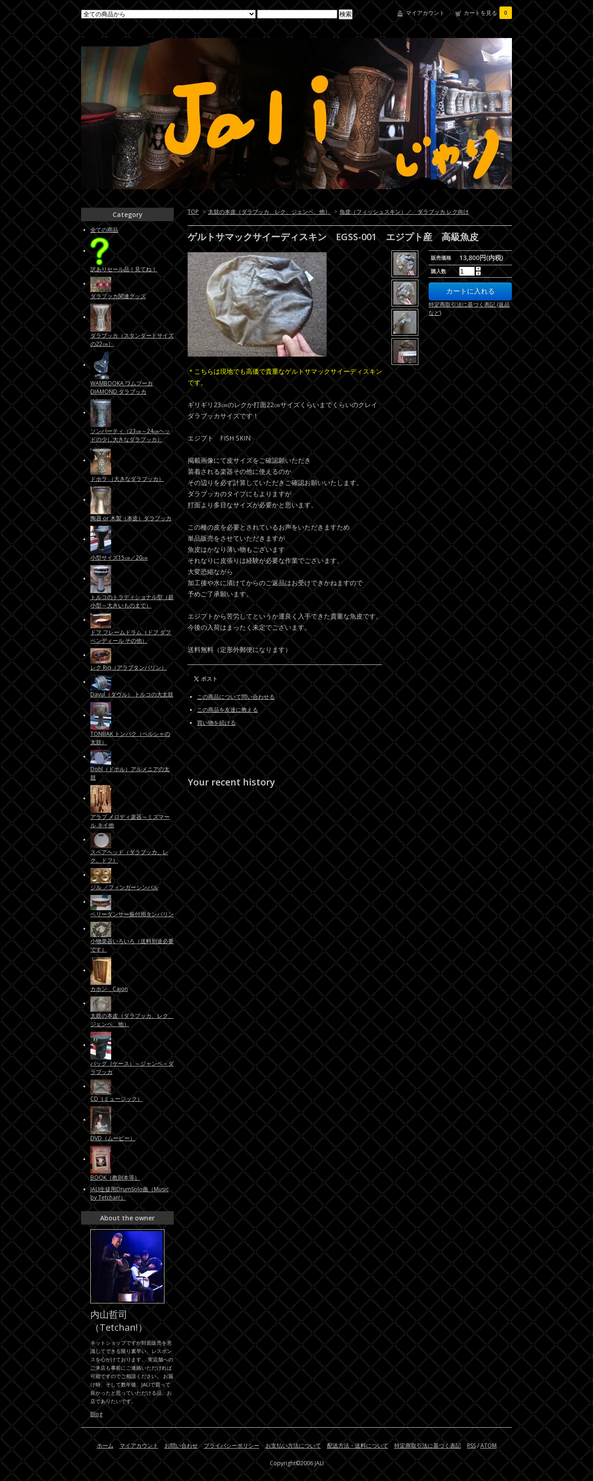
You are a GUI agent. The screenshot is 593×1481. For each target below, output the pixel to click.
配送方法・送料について (357, 1445)
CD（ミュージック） (116, 1099)
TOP (193, 212)
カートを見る (488, 13)
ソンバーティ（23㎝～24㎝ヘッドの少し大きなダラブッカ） (130, 435)
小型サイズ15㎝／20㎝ (119, 558)
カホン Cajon (109, 989)
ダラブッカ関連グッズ (118, 296)
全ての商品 (104, 230)
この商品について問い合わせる (236, 697)
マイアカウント (425, 13)
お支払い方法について (293, 1445)
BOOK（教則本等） (115, 1177)
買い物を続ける (216, 723)
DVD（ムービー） (112, 1138)
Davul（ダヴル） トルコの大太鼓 (131, 694)
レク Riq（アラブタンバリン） (128, 667)
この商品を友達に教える (227, 710)
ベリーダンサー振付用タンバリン (132, 914)
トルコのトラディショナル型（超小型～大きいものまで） (132, 601)
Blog (96, 1414)
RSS (471, 1445)
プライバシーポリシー (231, 1445)
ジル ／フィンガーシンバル (124, 887)
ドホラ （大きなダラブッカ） (127, 479)
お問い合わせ (181, 1445)
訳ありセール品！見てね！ (123, 269)
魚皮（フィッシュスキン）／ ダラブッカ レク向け (404, 212)
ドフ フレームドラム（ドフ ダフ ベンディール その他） (130, 636)
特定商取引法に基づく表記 (427, 1445)
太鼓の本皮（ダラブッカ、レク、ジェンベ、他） (269, 212)
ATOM (488, 1445)
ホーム (105, 1445)
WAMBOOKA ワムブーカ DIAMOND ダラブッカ (121, 387)
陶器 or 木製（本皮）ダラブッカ (130, 518)
